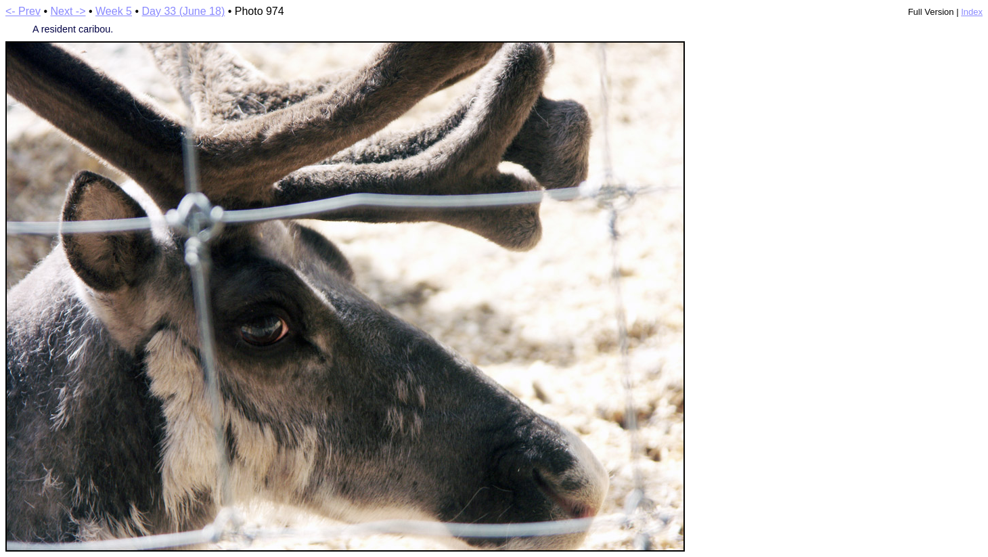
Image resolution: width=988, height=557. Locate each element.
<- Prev (23, 11)
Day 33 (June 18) (183, 11)
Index (972, 12)
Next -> (68, 11)
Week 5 (113, 11)
